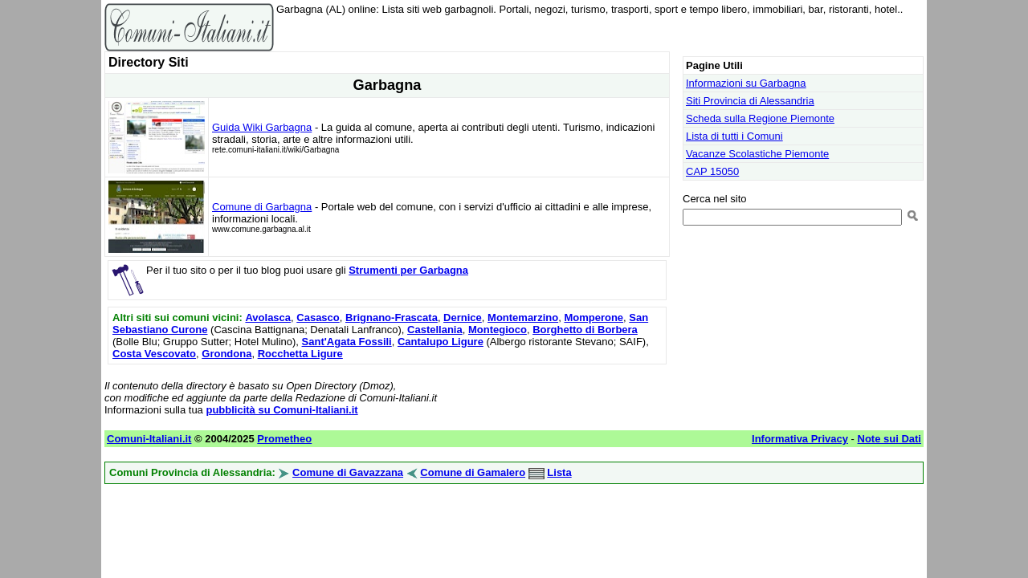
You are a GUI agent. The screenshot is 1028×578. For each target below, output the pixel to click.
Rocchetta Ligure (300, 354)
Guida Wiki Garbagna (262, 127)
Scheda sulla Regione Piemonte (760, 118)
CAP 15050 (712, 171)
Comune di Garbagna (262, 207)
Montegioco (497, 330)
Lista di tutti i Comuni (734, 136)
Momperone (593, 317)
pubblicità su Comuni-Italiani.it (281, 410)
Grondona (226, 354)
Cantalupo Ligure (440, 342)
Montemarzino (522, 317)
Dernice (462, 317)
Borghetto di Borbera (585, 330)
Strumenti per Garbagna (408, 270)
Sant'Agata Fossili (347, 342)
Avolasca (268, 317)
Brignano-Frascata (391, 317)
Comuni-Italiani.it (149, 439)
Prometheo (284, 439)
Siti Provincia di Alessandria (750, 101)
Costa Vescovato (154, 354)
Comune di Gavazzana (347, 472)
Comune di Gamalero (472, 472)
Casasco (317, 317)
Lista (559, 472)
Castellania (435, 330)
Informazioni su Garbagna (746, 83)
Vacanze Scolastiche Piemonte (757, 154)
